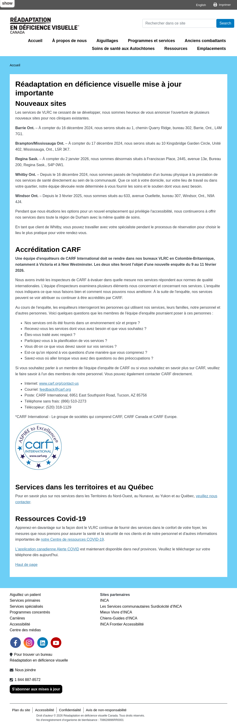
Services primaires (25, 600)
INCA (104, 600)
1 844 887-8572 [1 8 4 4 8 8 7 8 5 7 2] (28, 680)
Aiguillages (107, 40)
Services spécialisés (26, 606)
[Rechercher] (179, 23)
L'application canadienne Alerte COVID (47, 549)
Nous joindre (25, 670)
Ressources (175, 48)
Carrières (17, 618)
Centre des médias (25, 630)
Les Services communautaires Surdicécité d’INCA (141, 606)
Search (225, 23)
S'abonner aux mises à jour (36, 689)
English (201, 5)
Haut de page (26, 565)
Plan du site (21, 710)
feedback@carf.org (55, 389)
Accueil (35, 40)
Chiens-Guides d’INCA (118, 618)
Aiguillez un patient (25, 595)
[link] (29, 642)
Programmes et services (151, 40)
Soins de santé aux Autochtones (123, 48)
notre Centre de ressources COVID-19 (72, 539)
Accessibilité (20, 624)
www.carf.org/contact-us (59, 383)
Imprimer (225, 4)
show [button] (7, 3)
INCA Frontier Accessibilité (122, 624)
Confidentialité (70, 710)
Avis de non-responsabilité (106, 710)
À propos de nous (69, 40)
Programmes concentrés (30, 612)
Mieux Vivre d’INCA (116, 612)
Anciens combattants (205, 40)
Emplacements (211, 48)
